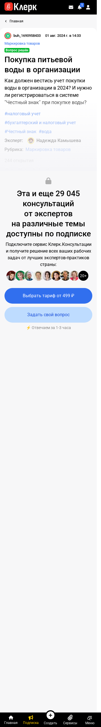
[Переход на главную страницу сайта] (20, 7)
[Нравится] (22, 170)
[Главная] (11, 719)
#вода (45, 131)
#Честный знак (20, 131)
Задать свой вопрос (48, 314)
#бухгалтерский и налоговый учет (40, 122)
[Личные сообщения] (71, 7)
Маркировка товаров (22, 43)
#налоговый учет (22, 113)
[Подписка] (30, 719)
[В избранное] (36, 170)
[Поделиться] (47, 170)
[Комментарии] (8, 170)
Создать (50, 717)
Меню (90, 720)
